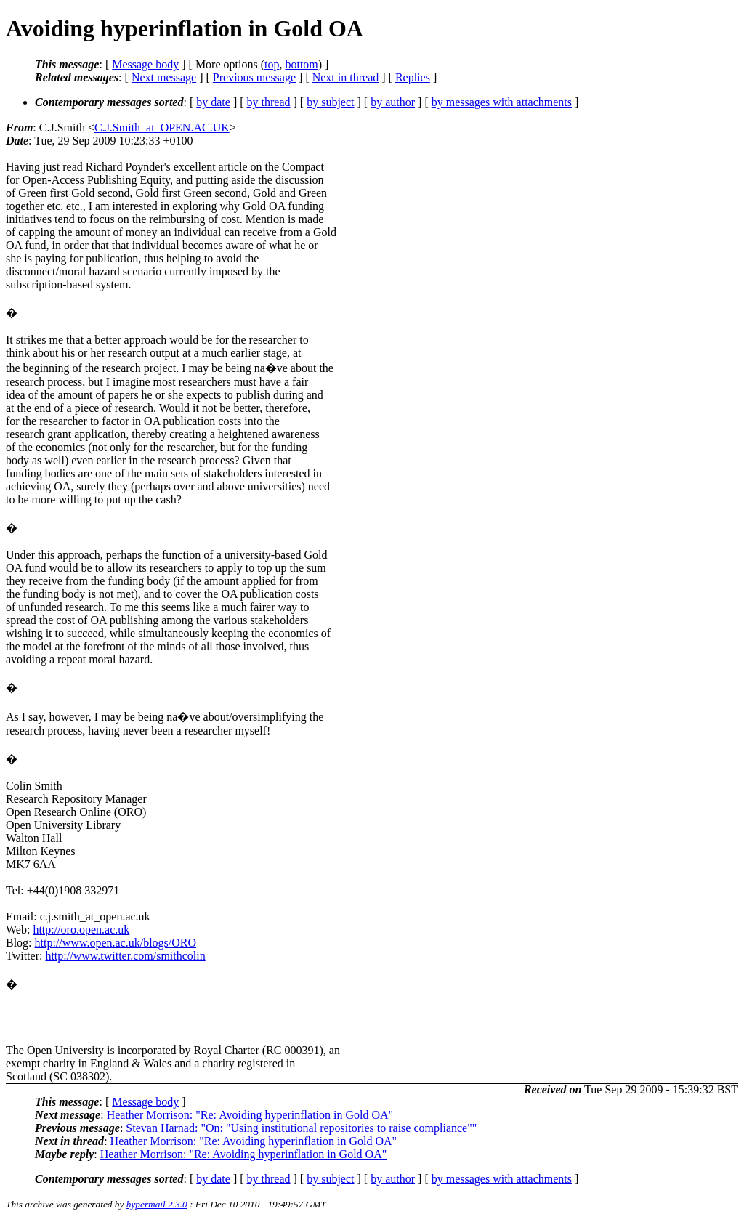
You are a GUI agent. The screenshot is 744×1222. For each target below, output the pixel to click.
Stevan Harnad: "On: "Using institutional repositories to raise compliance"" (301, 1128)
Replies (412, 77)
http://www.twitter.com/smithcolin (125, 956)
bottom (301, 64)
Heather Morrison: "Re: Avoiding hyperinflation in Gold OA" (250, 1115)
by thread (269, 102)
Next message (164, 77)
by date (213, 102)
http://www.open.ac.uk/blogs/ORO (116, 942)
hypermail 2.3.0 (156, 1204)
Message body (145, 64)
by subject (330, 102)
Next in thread (345, 77)
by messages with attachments (502, 102)
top (271, 64)
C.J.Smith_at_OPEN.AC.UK (162, 127)
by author (393, 102)
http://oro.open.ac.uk (81, 929)
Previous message (254, 77)
